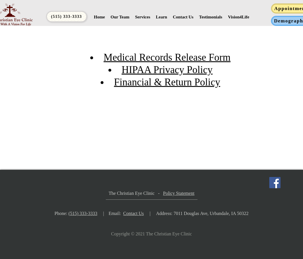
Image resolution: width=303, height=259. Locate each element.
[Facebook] (275, 182)
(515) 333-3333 (82, 213)
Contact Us (133, 213)
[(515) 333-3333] (66, 16)
